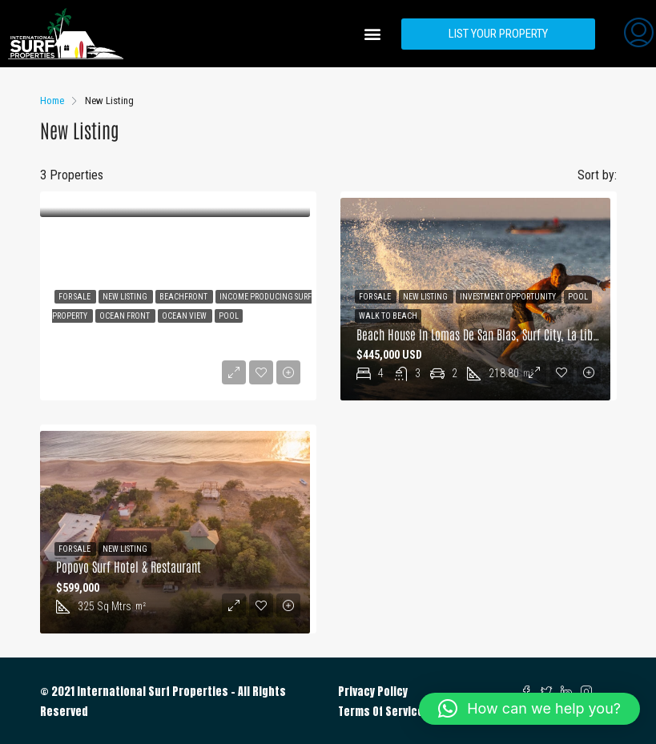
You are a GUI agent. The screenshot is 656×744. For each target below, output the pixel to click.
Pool (229, 316)
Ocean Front (125, 316)
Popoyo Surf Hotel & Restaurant (128, 566)
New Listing (126, 296)
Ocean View (185, 316)
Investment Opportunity (508, 296)
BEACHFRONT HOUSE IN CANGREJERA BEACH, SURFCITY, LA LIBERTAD (200, 334)
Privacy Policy (373, 691)
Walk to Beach (388, 316)
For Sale (75, 296)
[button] (372, 34)
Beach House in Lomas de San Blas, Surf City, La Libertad (487, 334)
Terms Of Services (384, 711)
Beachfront (184, 296)
